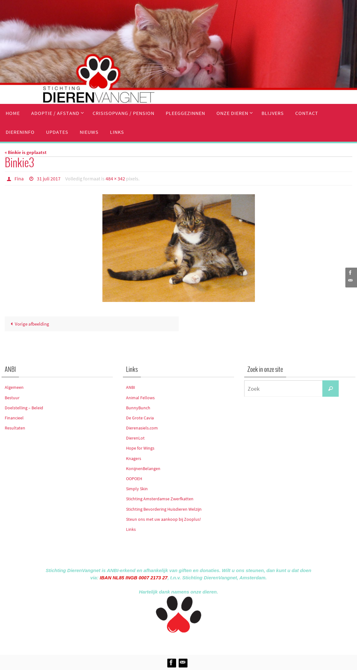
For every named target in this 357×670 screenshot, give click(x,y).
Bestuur (12, 397)
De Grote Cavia (140, 418)
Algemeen (14, 387)
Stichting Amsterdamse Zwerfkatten (159, 499)
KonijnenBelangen (143, 468)
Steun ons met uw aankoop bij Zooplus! (163, 519)
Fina (19, 178)
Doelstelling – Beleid (24, 408)
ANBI (130, 387)
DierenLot (135, 438)
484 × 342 (115, 178)
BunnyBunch (138, 408)
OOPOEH (134, 478)
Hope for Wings (140, 448)
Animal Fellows (140, 397)
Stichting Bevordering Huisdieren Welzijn (164, 509)
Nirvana (187, 642)
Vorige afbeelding (28, 324)
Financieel (14, 418)
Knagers (133, 458)
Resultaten (15, 428)
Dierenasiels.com (142, 428)
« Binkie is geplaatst (26, 152)
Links (131, 529)
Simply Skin (137, 488)
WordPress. (207, 642)
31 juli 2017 (48, 178)
